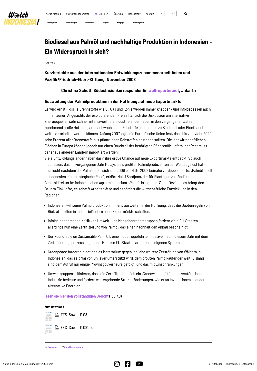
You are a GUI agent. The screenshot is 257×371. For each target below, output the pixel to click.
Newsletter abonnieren (77, 13)
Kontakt (150, 13)
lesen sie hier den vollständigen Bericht (77, 295)
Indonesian (173, 14)
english (162, 14)
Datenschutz (248, 363)
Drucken (52, 346)
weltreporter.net (163, 90)
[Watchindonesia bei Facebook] (127, 364)
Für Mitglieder (215, 363)
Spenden (103, 13)
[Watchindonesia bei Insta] (117, 364)
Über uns (118, 13)
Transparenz (134, 13)
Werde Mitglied (53, 13)
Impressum (232, 363)
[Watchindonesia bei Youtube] (139, 364)
